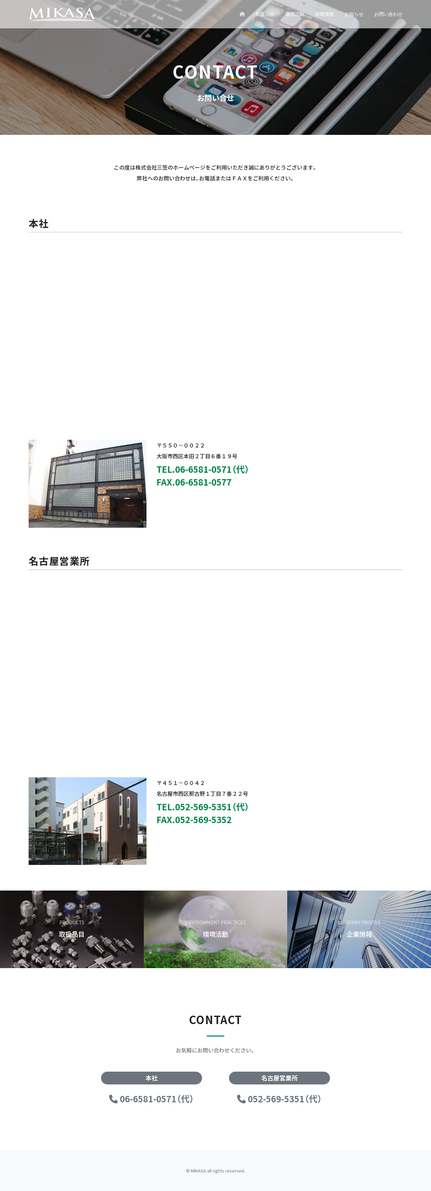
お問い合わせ (388, 14)
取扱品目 (265, 14)
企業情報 (324, 14)
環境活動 (294, 14)
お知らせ (353, 14)
